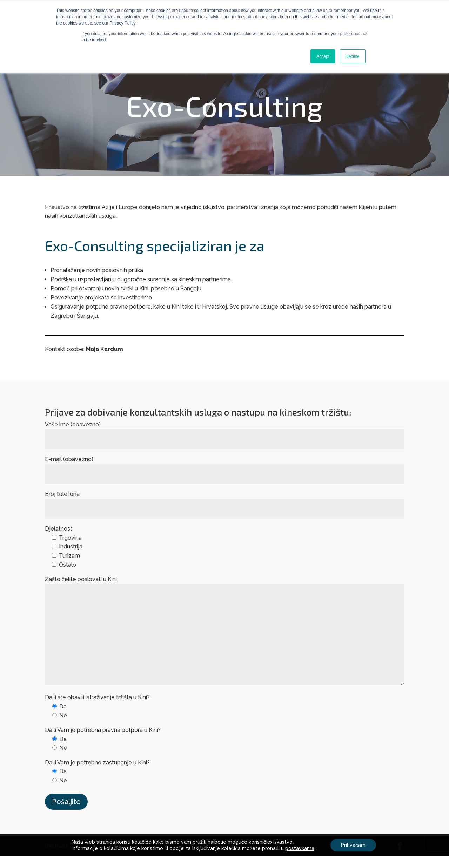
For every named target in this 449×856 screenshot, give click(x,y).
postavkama (299, 848)
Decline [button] (353, 56)
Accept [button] (322, 56)
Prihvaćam (353, 845)
